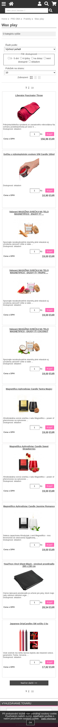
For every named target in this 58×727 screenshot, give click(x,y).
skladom (35, 62)
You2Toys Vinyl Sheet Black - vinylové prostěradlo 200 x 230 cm (29, 565)
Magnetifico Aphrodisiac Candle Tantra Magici (29, 389)
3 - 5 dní (14, 58)
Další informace (48, 719)
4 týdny (26, 58)
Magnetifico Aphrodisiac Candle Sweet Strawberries (29, 447)
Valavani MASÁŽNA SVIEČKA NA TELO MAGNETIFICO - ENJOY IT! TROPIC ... (29, 271)
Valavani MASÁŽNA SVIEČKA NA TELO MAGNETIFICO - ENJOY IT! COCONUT (29, 330)
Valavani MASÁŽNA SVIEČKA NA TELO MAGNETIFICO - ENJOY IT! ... (29, 213)
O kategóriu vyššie (11, 34)
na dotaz (38, 58)
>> (32, 87)
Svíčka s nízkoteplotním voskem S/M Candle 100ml (29, 154)
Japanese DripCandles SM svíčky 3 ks (29, 624)
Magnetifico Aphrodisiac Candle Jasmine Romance (29, 506)
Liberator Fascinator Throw (29, 95)
